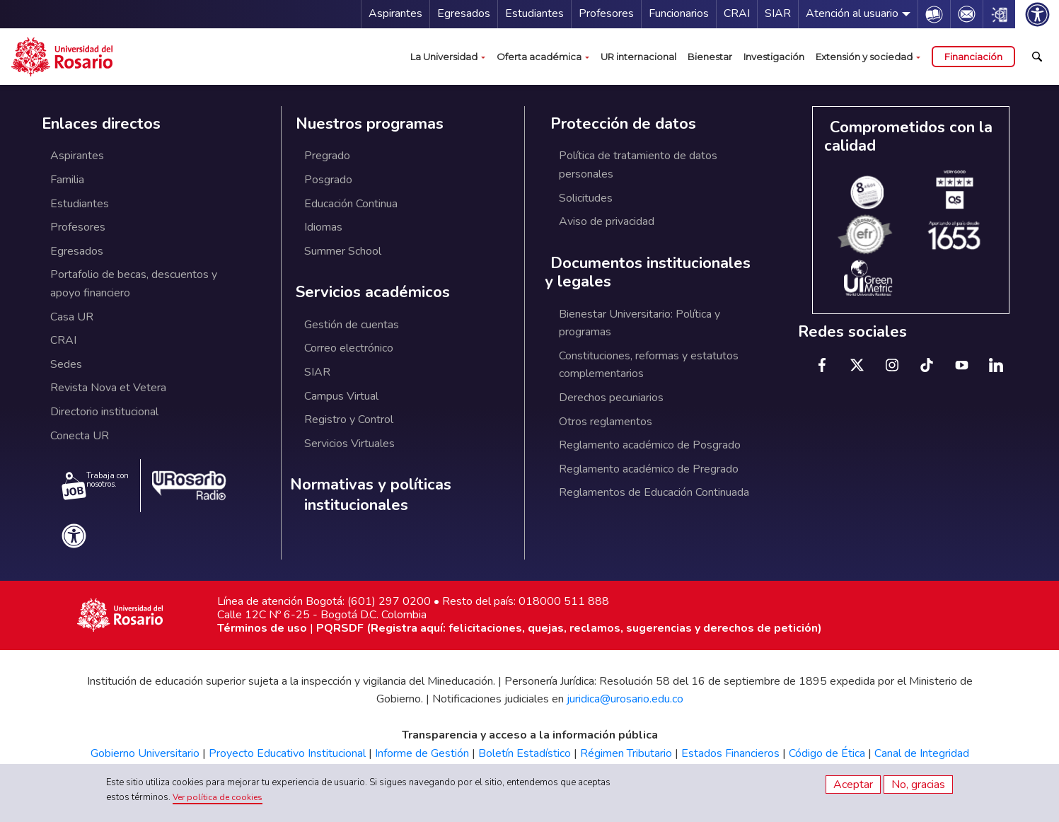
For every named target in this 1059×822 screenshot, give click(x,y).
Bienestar (710, 56)
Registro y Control (348, 419)
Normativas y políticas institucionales (370, 495)
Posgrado (328, 179)
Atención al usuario (852, 13)
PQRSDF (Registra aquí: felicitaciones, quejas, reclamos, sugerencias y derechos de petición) (569, 628)
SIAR (778, 13)
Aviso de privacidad (606, 221)
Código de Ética (827, 753)
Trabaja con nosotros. (95, 485)
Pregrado (327, 155)
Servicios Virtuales (349, 443)
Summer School (342, 251)
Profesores (606, 13)
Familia (67, 179)
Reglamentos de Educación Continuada (654, 492)
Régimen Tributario (626, 753)
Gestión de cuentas (351, 324)
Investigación (773, 56)
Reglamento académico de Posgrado (650, 445)
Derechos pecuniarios (611, 397)
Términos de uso (262, 628)
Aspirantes (395, 13)
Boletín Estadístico (524, 753)
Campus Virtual (341, 396)
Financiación (973, 56)
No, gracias (918, 784)
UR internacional (638, 56)
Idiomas (323, 227)
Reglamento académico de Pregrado (649, 469)
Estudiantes (534, 13)
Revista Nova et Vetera (108, 387)
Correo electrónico (348, 348)
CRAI (737, 13)
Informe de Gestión (422, 753)
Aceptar (853, 784)
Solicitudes (586, 198)
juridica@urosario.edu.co (625, 699)
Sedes (66, 364)
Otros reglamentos (605, 421)
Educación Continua (351, 204)
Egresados (463, 13)
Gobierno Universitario (145, 753)
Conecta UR (79, 436)
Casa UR (71, 317)
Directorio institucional (104, 411)
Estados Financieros (730, 753)
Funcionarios (679, 13)
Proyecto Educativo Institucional (287, 753)
